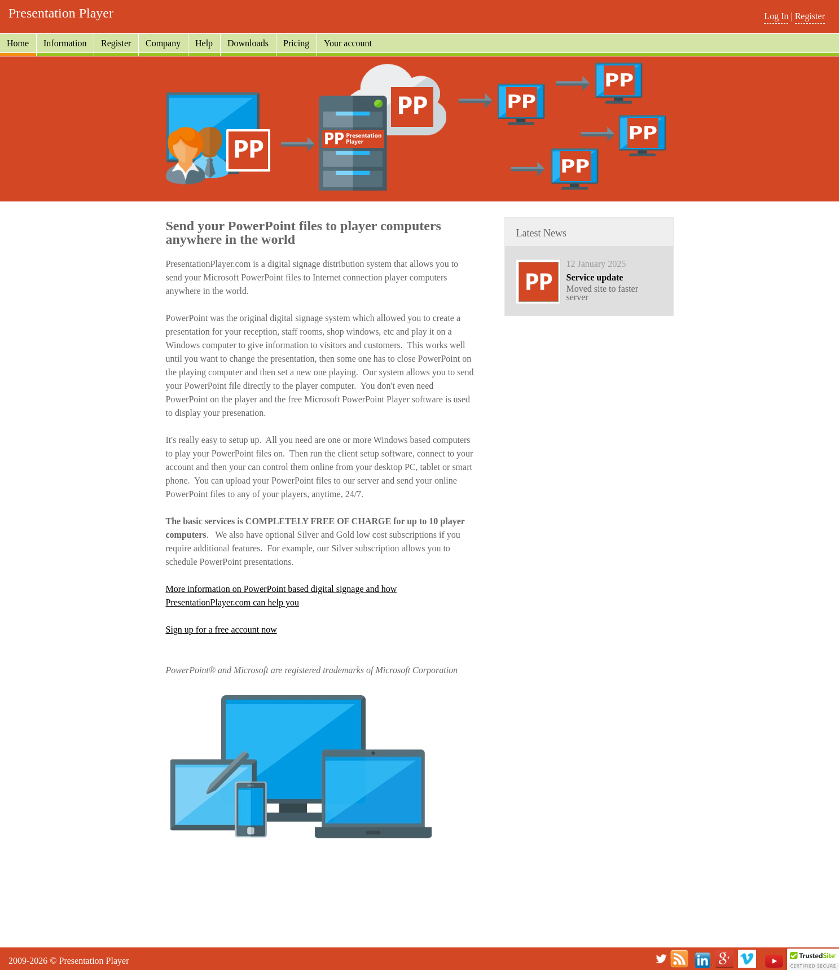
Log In (776, 16)
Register (810, 16)
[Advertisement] (419, 915)
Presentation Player (60, 13)
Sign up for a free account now (221, 629)
